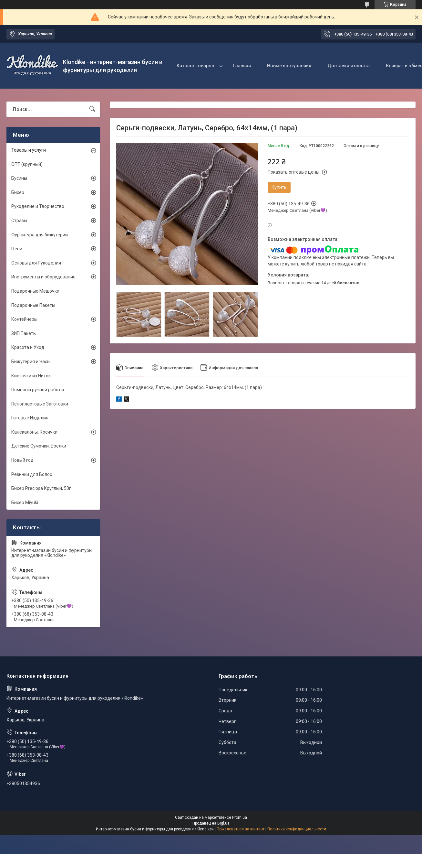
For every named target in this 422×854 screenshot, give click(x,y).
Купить (279, 187)
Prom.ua (239, 817)
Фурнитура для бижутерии (39, 234)
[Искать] (92, 109)
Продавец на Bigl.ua (211, 823)
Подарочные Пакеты (33, 305)
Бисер (17, 192)
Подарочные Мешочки (35, 291)
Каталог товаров (195, 65)
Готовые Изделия (29, 417)
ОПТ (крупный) (27, 164)
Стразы (19, 220)
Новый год (22, 460)
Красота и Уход (27, 347)
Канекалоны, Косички (34, 432)
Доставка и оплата (348, 65)
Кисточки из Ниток (31, 375)
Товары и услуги (28, 150)
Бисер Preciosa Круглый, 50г (41, 488)
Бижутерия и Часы (30, 361)
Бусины (19, 178)
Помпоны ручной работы (37, 389)
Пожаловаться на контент (240, 829)
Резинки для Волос (31, 474)
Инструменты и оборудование (43, 276)
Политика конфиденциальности (296, 829)
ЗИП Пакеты (23, 333)
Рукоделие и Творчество (37, 206)
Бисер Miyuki (24, 502)
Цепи (16, 248)
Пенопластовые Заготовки (39, 403)
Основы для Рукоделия (36, 262)
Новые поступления (289, 65)
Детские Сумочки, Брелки (38, 446)
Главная (242, 65)
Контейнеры (24, 319)
